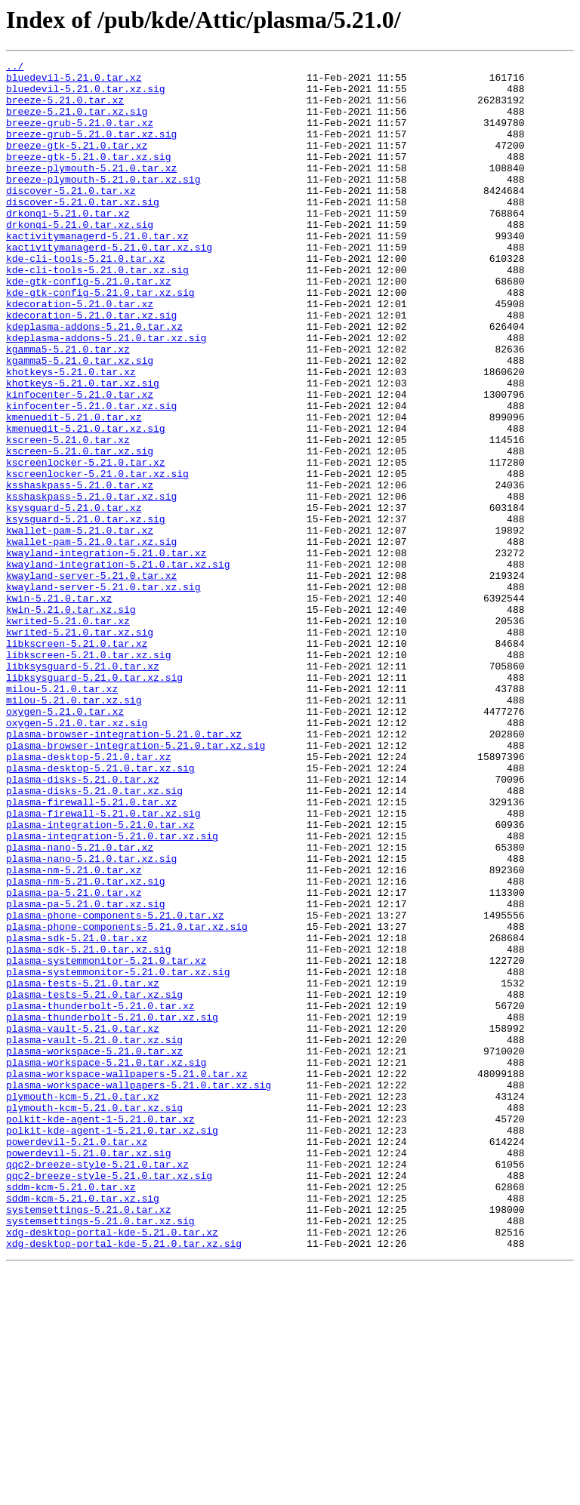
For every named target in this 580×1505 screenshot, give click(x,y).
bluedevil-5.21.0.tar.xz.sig (85, 95)
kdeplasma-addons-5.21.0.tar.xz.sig (106, 394)
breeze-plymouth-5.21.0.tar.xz (91, 190)
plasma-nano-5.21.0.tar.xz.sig (91, 1019)
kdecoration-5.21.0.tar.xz (79, 353)
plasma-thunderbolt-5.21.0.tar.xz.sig (112, 1209)
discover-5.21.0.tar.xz (71, 217)
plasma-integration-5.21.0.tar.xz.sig (112, 992)
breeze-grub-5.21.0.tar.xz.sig (91, 149)
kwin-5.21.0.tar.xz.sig (71, 720)
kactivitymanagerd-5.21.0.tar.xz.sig (109, 285)
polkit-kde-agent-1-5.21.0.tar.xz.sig (112, 1345)
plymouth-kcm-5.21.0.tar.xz (82, 1304)
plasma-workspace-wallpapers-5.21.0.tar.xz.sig (138, 1290)
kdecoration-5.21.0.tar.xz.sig (91, 367)
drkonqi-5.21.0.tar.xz (68, 244)
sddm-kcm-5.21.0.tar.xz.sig (82, 1426)
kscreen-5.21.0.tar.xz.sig (79, 530)
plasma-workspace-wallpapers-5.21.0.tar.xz (127, 1277)
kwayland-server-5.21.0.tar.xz (91, 679)
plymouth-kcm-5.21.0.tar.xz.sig (94, 1318)
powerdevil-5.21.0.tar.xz (76, 1358)
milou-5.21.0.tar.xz (62, 815)
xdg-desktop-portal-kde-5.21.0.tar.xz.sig (124, 1481)
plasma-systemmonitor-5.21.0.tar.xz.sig (118, 1155)
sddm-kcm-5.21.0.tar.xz (71, 1413)
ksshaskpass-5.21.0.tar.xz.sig (91, 584)
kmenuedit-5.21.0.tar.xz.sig (85, 502)
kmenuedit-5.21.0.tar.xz (73, 489)
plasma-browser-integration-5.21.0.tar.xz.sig (135, 883)
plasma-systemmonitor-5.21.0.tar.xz (106, 1141)
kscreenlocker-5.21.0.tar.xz (85, 543)
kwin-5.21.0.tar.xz (59, 706)
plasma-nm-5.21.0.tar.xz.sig (85, 1046)
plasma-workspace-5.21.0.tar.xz (94, 1250)
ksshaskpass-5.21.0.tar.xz (79, 570)
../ (14, 68)
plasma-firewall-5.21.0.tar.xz (91, 951)
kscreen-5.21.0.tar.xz (68, 516)
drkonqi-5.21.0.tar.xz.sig (79, 258)
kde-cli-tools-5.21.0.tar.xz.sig (97, 312)
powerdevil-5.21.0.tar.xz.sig (88, 1372)
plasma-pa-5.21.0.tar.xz (73, 1059)
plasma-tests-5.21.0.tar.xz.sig (94, 1182)
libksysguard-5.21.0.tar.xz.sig (94, 801)
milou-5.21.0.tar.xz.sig (73, 829)
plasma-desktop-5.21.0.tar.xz (88, 896)
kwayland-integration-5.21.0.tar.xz (106, 652)
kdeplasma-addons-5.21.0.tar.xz (94, 380)
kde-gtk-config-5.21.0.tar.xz (88, 326)
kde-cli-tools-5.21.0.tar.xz (85, 299)
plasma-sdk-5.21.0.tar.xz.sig (88, 1127)
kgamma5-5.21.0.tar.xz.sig (79, 421)
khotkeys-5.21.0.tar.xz (71, 435)
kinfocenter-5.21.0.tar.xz (79, 462)
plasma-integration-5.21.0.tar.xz (100, 978)
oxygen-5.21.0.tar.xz (65, 842)
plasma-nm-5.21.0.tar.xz (73, 1032)
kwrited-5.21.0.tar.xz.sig (79, 747)
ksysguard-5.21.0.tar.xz (73, 598)
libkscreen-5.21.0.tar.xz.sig (88, 774)
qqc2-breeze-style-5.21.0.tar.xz (97, 1386)
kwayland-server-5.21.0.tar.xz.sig (103, 693)
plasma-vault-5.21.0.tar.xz (82, 1223)
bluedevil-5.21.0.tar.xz (73, 81)
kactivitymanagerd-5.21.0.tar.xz (97, 272)
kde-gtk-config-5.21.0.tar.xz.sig (100, 339)
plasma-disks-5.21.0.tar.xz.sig (94, 937)
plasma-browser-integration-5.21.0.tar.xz (124, 869)
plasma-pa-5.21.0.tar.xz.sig (85, 1073)
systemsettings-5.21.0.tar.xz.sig (100, 1453)
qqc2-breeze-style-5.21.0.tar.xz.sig (109, 1399)
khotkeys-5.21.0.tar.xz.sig (82, 448)
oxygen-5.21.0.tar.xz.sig (76, 856)
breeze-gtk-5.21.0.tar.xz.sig (88, 176)
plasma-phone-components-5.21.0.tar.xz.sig (127, 1100)
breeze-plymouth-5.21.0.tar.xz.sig (103, 204)
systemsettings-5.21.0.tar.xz (88, 1440)
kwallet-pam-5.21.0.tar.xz (79, 625)
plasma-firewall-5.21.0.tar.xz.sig (103, 964)
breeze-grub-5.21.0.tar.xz (79, 136)
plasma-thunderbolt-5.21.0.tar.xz (100, 1195)
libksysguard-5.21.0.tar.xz (82, 788)
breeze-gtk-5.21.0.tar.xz (76, 163)
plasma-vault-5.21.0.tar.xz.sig (94, 1236)
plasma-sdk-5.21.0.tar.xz (76, 1114)
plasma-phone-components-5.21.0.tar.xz (115, 1087)
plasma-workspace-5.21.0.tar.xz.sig (106, 1263)
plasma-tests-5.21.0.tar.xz (82, 1168)
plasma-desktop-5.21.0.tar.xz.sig (100, 910)
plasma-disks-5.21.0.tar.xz (82, 924)
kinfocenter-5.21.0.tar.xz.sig (91, 475)
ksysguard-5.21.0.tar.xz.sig (85, 611)
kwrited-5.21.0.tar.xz (68, 733)
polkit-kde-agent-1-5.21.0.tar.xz (100, 1331)
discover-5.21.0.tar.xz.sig (82, 231)
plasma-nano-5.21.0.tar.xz (79, 1005)
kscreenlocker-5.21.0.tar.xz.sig (97, 557)
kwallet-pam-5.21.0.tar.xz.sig (91, 638)
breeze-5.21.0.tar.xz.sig (76, 122)
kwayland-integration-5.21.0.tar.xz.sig (118, 665)
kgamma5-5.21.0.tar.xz (68, 407)
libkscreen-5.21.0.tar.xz (76, 761)
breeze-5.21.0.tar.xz (65, 108)
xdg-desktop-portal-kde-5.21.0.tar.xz (112, 1467)
